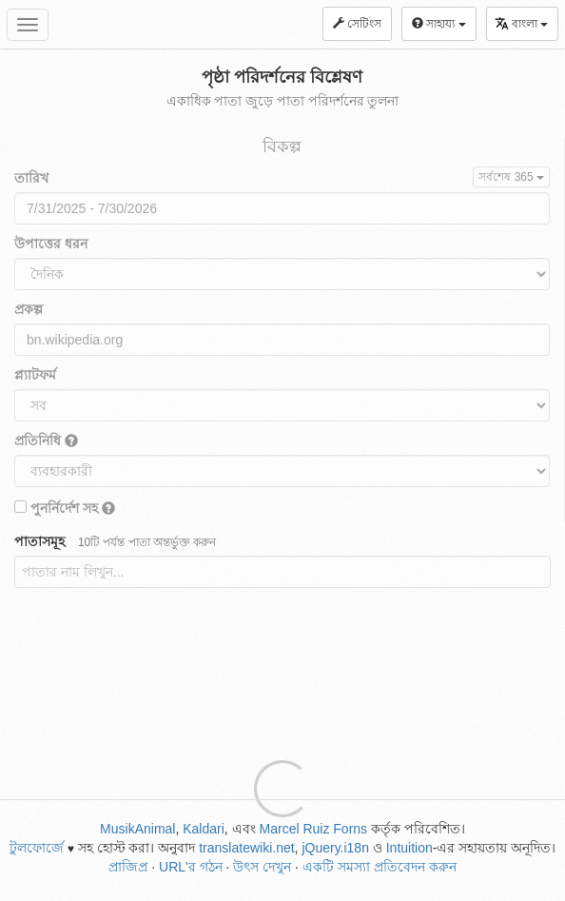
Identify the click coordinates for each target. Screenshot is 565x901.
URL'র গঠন (191, 866)
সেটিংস (357, 23)
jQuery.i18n (335, 847)
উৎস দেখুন (262, 866)
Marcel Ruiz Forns (314, 828)
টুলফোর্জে (37, 847)
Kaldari (203, 828)
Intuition (409, 847)
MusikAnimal (137, 828)
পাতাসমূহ (115, 541)
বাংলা (521, 23)
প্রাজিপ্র (127, 866)
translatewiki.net (246, 847)
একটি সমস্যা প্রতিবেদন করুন (379, 866)
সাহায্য (439, 23)
